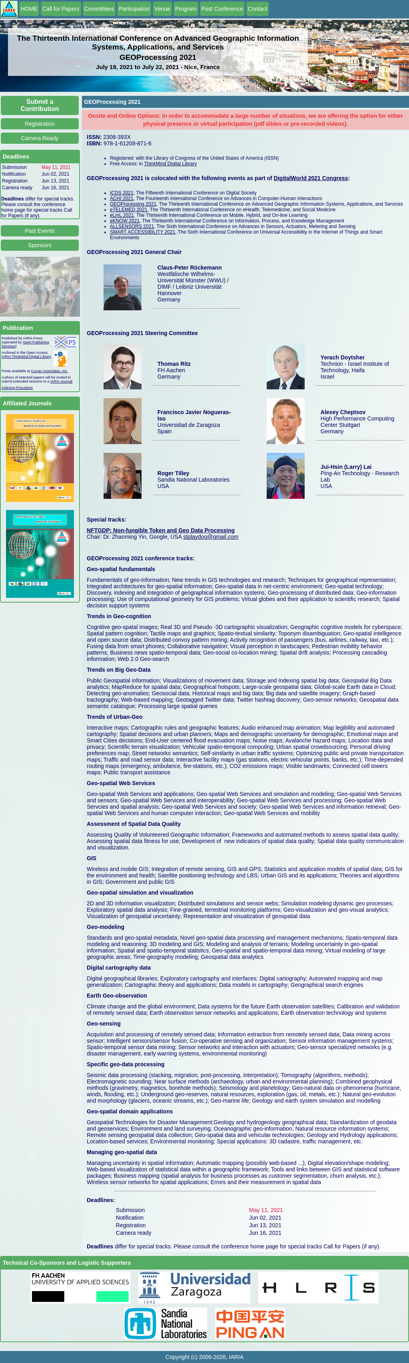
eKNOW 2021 (125, 221)
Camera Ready (39, 138)
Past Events (40, 231)
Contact (257, 9)
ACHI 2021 (122, 198)
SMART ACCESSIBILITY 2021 (142, 232)
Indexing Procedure (17, 388)
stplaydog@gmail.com (210, 537)
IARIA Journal (61, 381)
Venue (162, 9)
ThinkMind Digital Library (170, 164)
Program (186, 9)
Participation (134, 9)
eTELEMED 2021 (128, 209)
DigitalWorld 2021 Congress (311, 178)
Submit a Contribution (40, 105)
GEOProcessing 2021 (133, 204)
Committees (99, 9)
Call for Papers (61, 9)
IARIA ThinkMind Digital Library (26, 357)
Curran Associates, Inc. (49, 371)
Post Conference (222, 9)
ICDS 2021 (122, 193)
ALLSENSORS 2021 (132, 226)
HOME (29, 9)
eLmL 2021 (122, 215)
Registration (40, 124)
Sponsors (40, 245)
